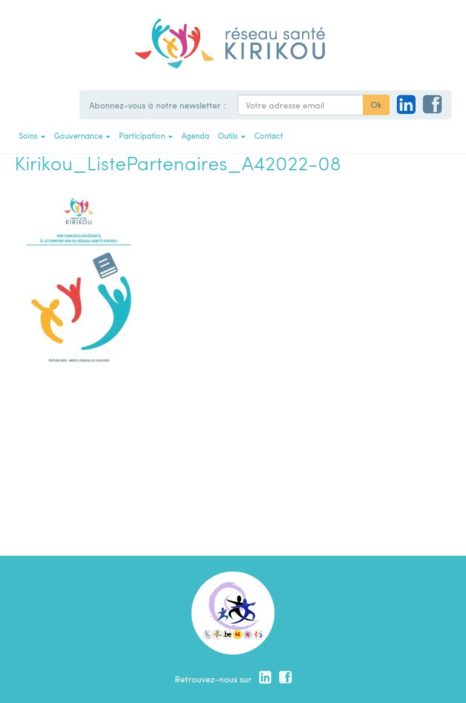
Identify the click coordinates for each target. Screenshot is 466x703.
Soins (32, 135)
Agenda (195, 135)
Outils (232, 135)
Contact (268, 135)
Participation (146, 135)
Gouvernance (82, 135)
